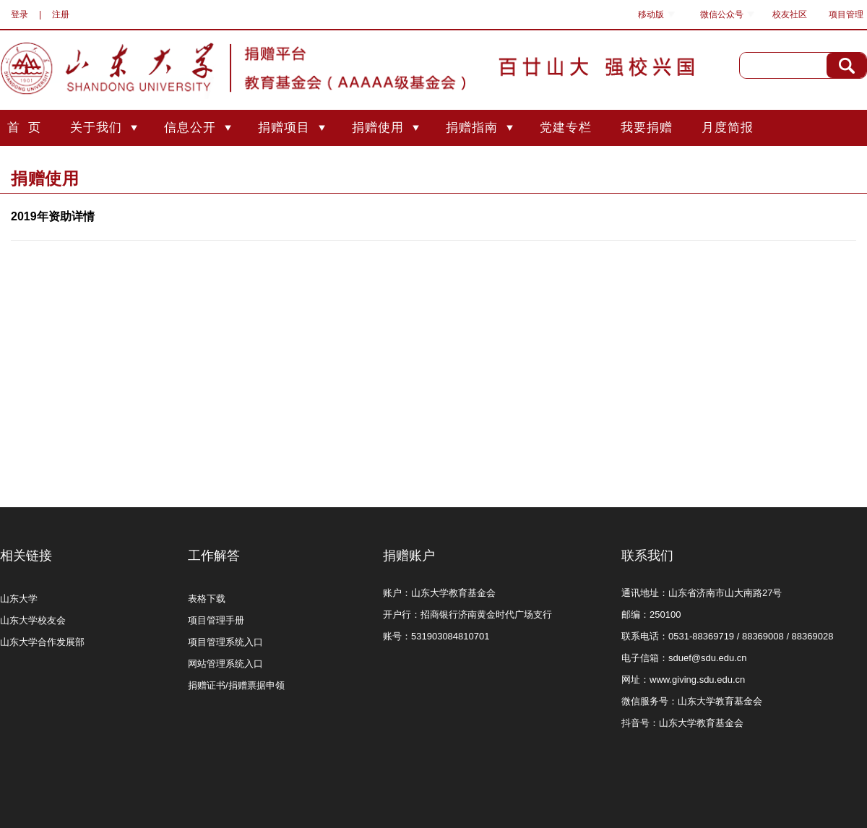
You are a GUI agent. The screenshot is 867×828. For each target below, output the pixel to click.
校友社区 (789, 14)
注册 (60, 14)
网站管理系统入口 (225, 663)
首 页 (24, 127)
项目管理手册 (216, 620)
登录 (19, 14)
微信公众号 (721, 14)
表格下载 (206, 598)
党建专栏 (566, 127)
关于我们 (96, 127)
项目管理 (846, 14)
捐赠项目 (284, 127)
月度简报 (728, 127)
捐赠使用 (378, 127)
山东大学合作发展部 (42, 642)
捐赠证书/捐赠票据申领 (236, 685)
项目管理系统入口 (225, 642)
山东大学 (19, 598)
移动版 (651, 14)
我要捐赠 (647, 127)
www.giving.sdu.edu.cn (697, 679)
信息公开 (190, 127)
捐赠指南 (472, 127)
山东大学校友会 (33, 620)
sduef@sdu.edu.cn (707, 657)
